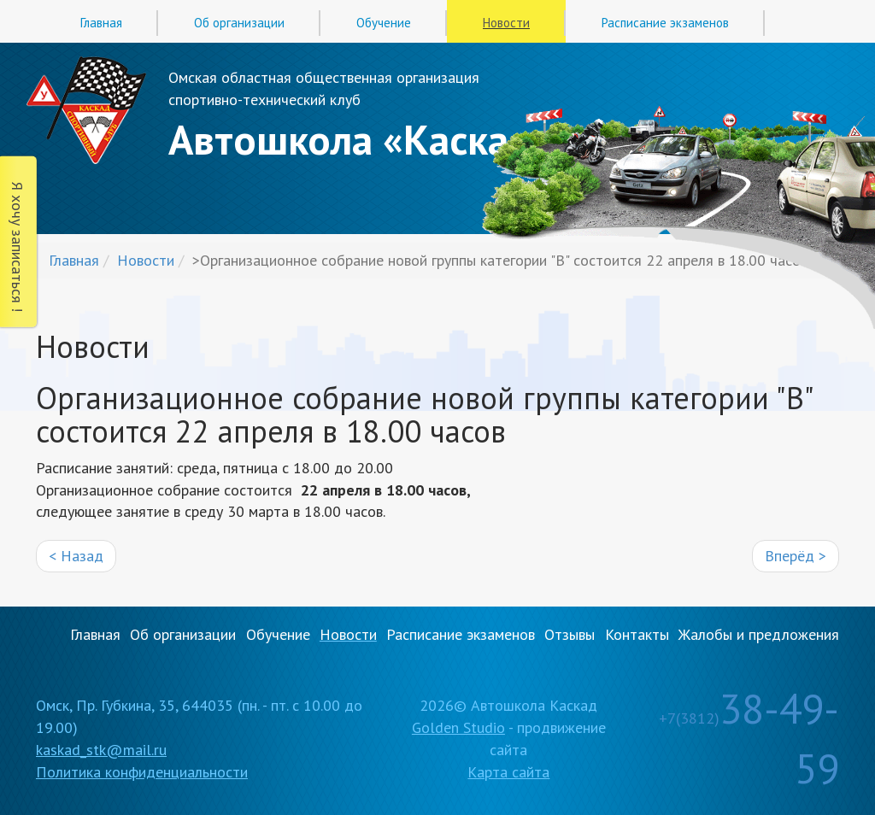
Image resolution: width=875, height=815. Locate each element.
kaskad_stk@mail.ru (101, 749)
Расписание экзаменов (665, 23)
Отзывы (569, 634)
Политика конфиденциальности (142, 772)
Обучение (383, 23)
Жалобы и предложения (758, 634)
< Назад (76, 556)
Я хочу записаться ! (17, 247)
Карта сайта (508, 772)
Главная (101, 23)
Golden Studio (458, 727)
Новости (506, 23)
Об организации (239, 23)
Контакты (637, 634)
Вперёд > (795, 556)
